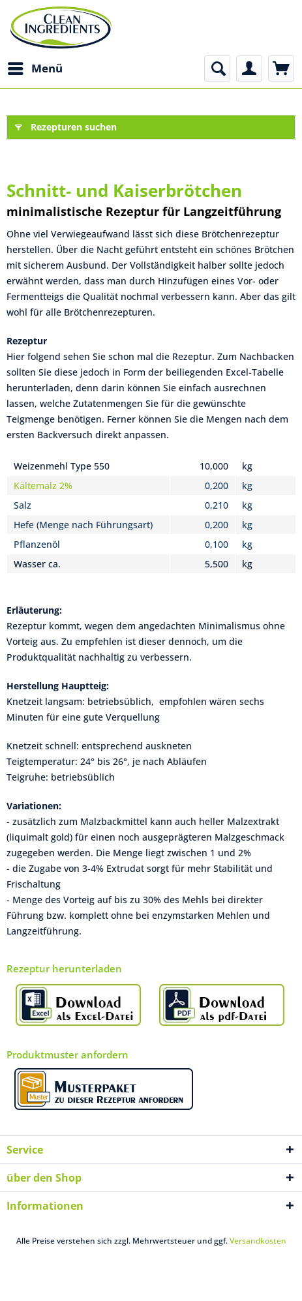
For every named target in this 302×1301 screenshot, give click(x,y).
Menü (35, 67)
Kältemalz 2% (43, 485)
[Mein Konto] (249, 68)
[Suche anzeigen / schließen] (217, 68)
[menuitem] (34, 68)
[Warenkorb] (281, 68)
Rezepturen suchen (66, 125)
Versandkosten (258, 1240)
